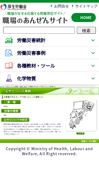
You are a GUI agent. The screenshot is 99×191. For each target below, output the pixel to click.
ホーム (2, 87)
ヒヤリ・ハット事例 (12, 87)
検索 (86, 30)
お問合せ (61, 5)
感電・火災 (23, 87)
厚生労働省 (16, 6)
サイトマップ (86, 5)
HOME (86, 17)
